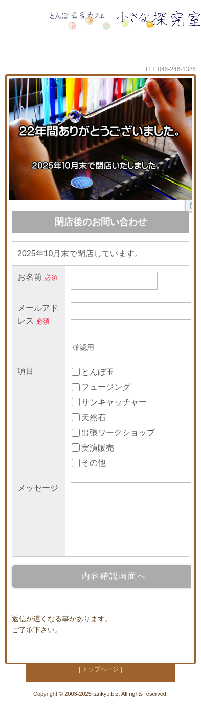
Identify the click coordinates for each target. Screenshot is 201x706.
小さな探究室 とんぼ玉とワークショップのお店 (124, 31)
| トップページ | (100, 669)
